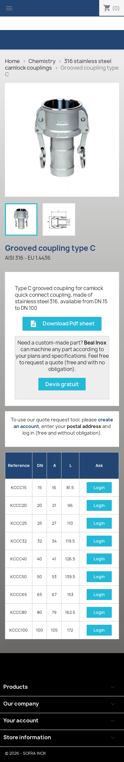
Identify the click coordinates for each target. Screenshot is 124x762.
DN (40, 465)
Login (99, 487)
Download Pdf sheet (62, 324)
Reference (19, 465)
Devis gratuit (62, 384)
